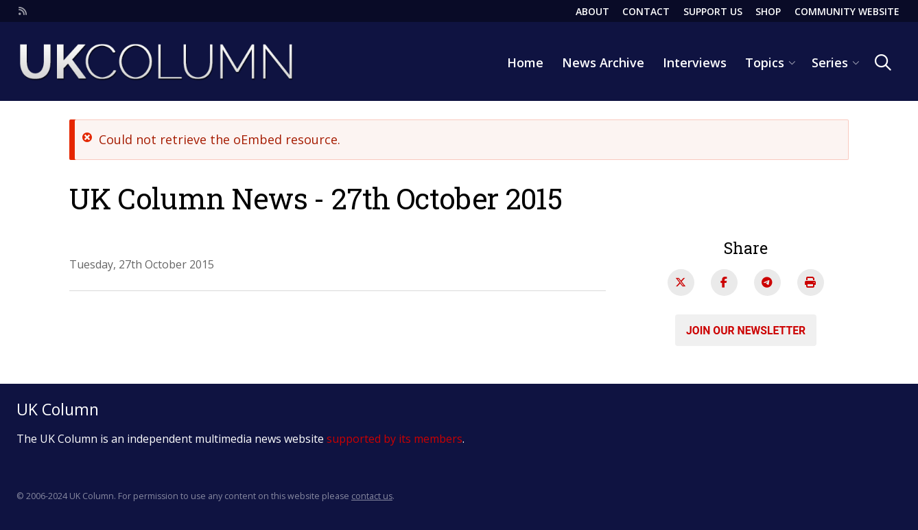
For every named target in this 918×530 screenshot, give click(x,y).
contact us (371, 496)
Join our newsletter (745, 329)
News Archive (603, 62)
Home (525, 62)
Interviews (695, 62)
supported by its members (394, 438)
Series (830, 62)
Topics (764, 62)
